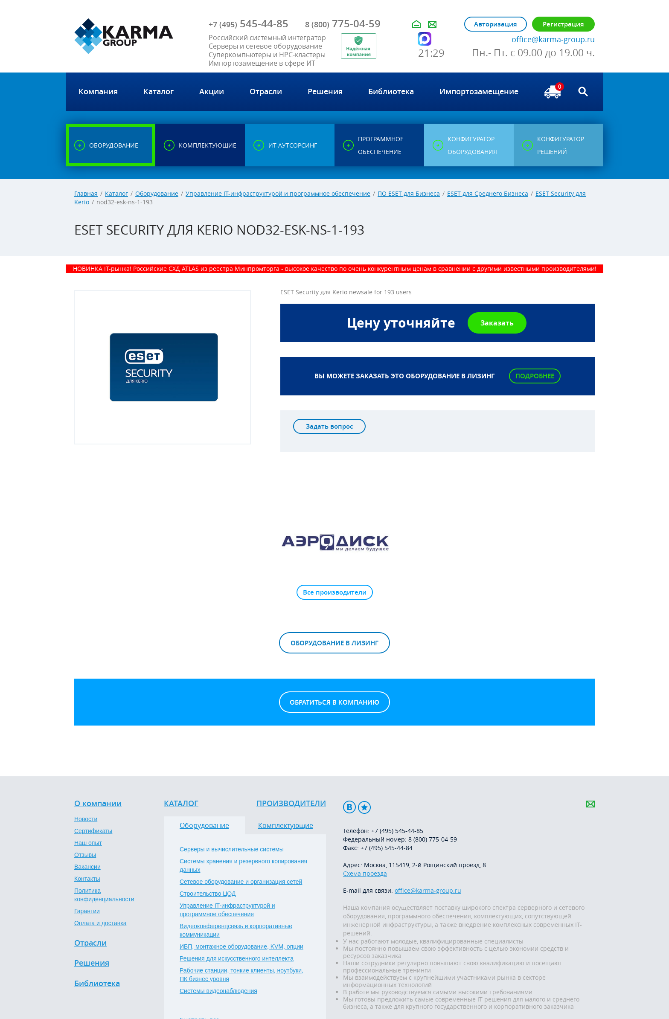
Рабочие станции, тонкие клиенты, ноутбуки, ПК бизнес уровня (241, 974)
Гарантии (87, 911)
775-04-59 (343, 23)
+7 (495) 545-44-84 (387, 848)
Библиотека (97, 983)
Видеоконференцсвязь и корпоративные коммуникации (236, 930)
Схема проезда (365, 873)
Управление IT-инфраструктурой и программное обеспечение (278, 193)
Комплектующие (285, 825)
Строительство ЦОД (208, 893)
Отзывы (85, 854)
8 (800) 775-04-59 (432, 839)
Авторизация (495, 24)
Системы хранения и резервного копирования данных (243, 865)
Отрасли (90, 943)
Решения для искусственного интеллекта (237, 958)
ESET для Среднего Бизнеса (487, 193)
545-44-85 (248, 23)
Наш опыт (88, 842)
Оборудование (156, 193)
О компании (98, 803)
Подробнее (534, 376)
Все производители (334, 592)
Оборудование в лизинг (334, 643)
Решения (91, 963)
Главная (86, 193)
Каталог (116, 193)
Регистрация (563, 24)
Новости (85, 819)
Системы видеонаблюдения (218, 990)
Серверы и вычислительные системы (232, 849)
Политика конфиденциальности (104, 895)
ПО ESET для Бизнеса (409, 193)
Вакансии (87, 866)
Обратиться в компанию (334, 702)
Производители (291, 803)
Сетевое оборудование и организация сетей (241, 881)
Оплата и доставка (100, 923)
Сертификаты (93, 830)
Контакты (87, 878)
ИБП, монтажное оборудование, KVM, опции (241, 946)
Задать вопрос (329, 426)
